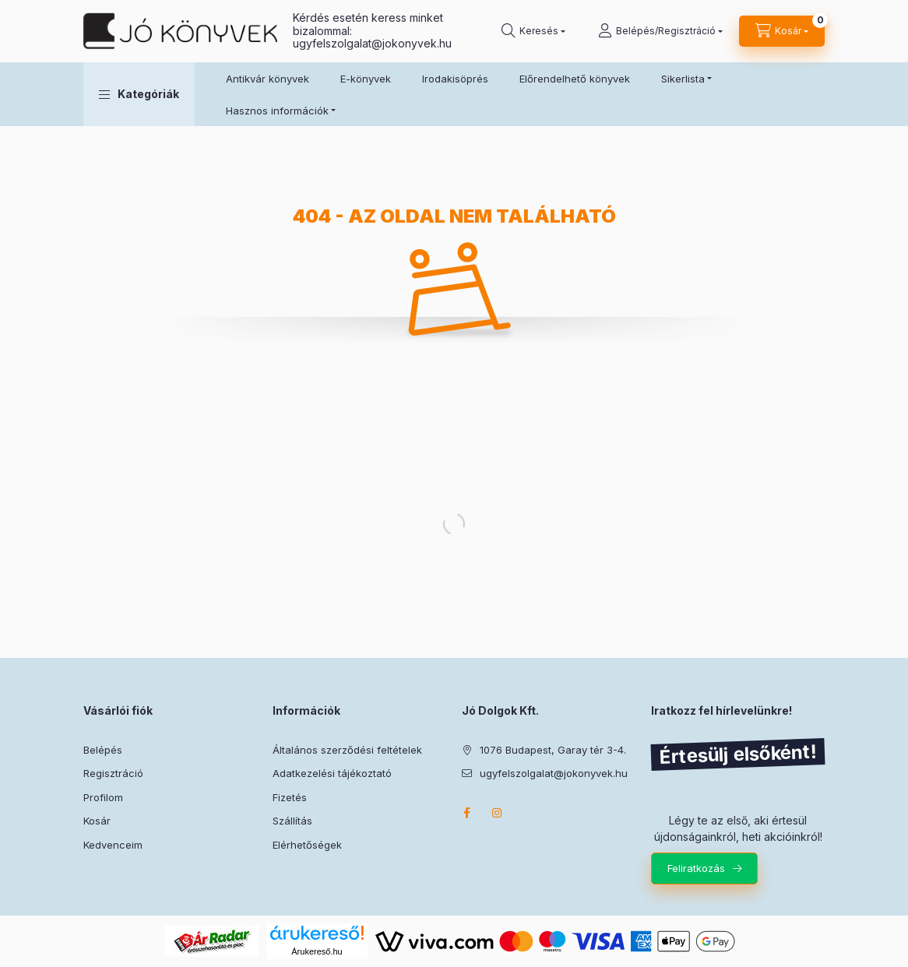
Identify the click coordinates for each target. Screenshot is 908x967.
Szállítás (292, 820)
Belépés (102, 750)
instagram (497, 812)
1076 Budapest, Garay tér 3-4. (553, 750)
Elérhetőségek (307, 845)
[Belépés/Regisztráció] (660, 31)
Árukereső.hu (316, 951)
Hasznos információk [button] (277, 110)
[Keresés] (533, 31)
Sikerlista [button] (683, 78)
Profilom (103, 797)
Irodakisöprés (455, 78)
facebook (466, 812)
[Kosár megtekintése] (782, 31)
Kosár (97, 820)
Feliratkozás (696, 868)
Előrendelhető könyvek (574, 78)
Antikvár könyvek (267, 78)
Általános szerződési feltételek (347, 750)
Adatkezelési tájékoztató (332, 773)
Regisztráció (113, 773)
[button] (139, 94)
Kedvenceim (113, 845)
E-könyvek (365, 78)
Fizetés (290, 797)
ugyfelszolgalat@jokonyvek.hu (372, 43)
